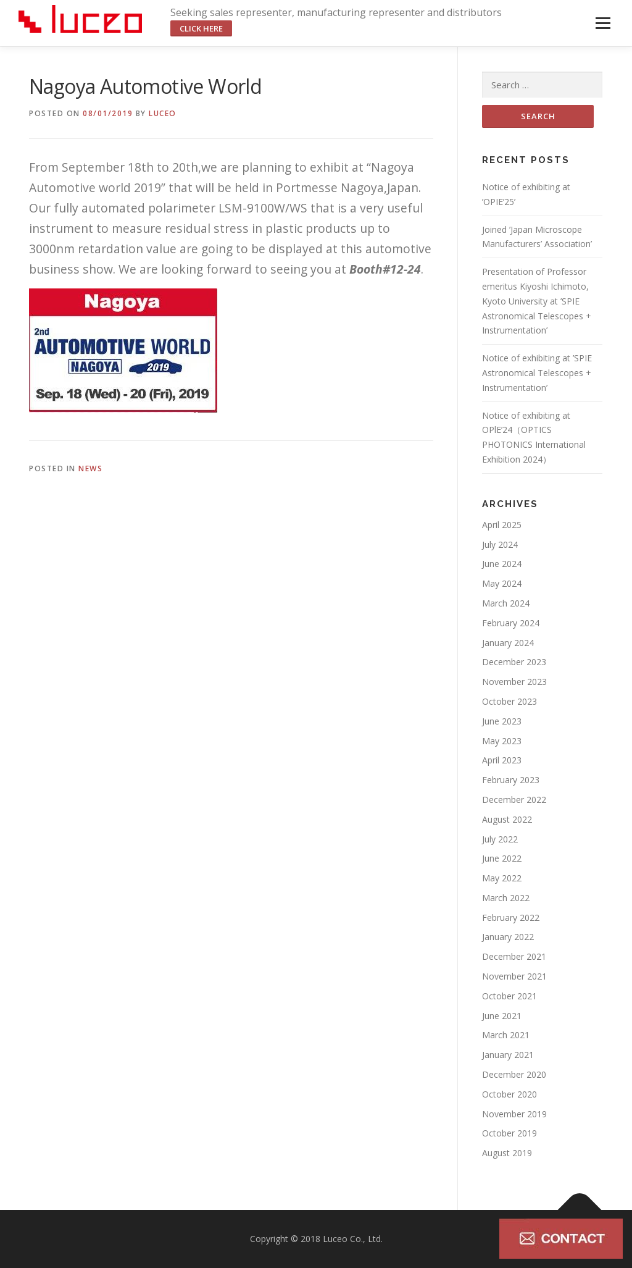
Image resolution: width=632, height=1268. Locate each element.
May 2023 (502, 741)
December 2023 (514, 662)
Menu (602, 23)
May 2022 (502, 878)
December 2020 (514, 1074)
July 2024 (500, 544)
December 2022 (514, 799)
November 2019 (514, 1114)
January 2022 (508, 937)
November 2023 (514, 681)
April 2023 (502, 760)
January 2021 (508, 1054)
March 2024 (506, 603)
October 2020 (509, 1094)
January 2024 (508, 643)
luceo (163, 113)
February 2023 (510, 780)
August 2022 (507, 819)
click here (201, 28)
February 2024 (510, 623)
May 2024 (502, 583)
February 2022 (510, 917)
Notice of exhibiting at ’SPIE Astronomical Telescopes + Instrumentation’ (537, 372)
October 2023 (509, 701)
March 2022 (506, 898)
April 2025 (502, 525)
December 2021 (514, 956)
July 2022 (500, 839)
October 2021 (509, 996)
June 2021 (502, 1016)
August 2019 (507, 1153)
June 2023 (502, 721)
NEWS (90, 468)
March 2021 (506, 1035)
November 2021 (514, 976)
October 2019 (509, 1133)
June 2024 (502, 563)
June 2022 (502, 858)
